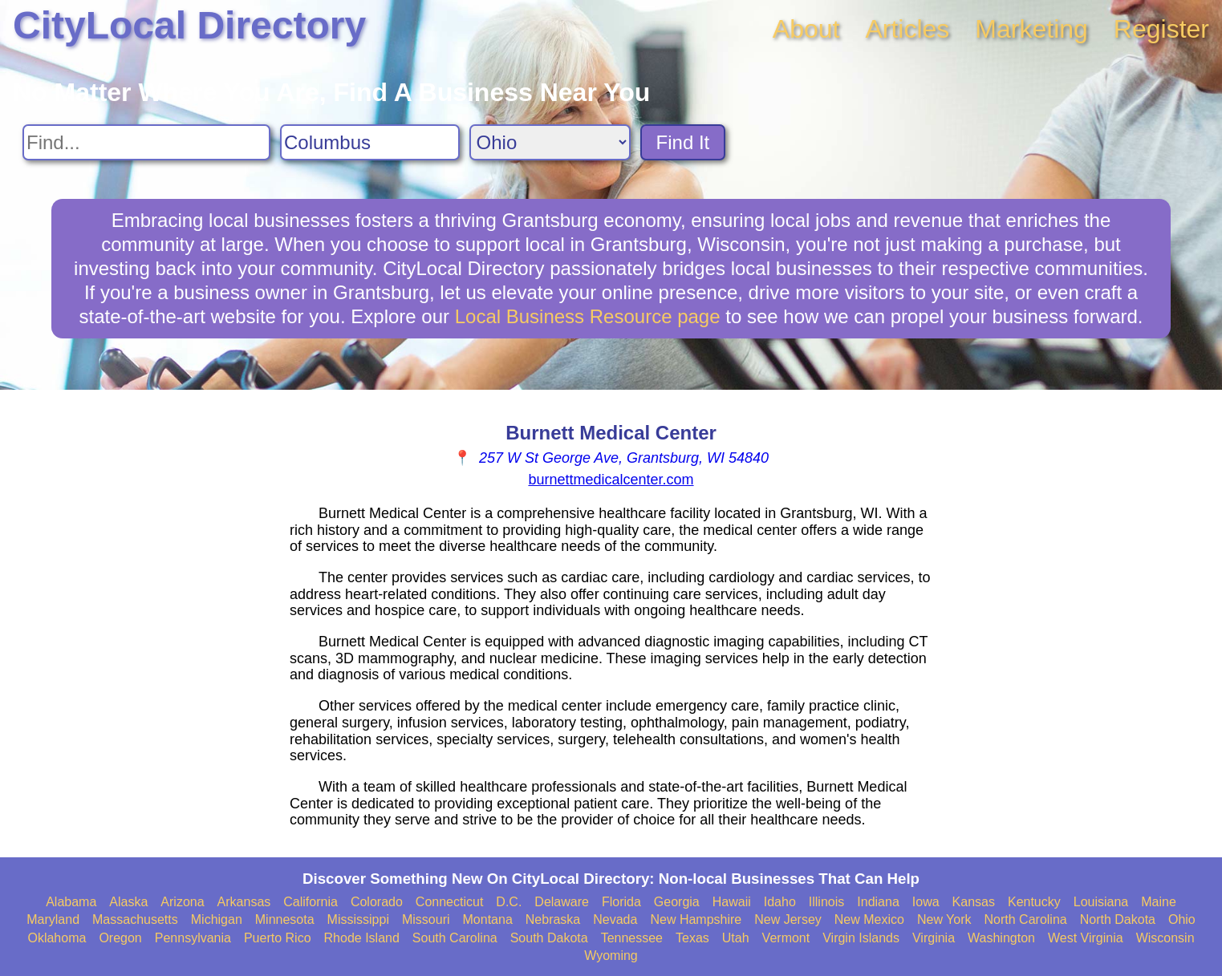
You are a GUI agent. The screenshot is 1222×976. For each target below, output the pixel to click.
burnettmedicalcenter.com (610, 480)
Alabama (71, 902)
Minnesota (285, 919)
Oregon (120, 938)
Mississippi (358, 919)
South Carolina (454, 938)
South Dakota (549, 938)
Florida (621, 902)
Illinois (826, 902)
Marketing (1031, 28)
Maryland (52, 919)
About (806, 28)
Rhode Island (362, 938)
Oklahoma (56, 938)
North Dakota (1117, 919)
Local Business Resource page (588, 316)
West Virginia (1085, 938)
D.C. (509, 902)
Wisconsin (1165, 938)
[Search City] (370, 142)
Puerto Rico (277, 938)
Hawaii (731, 902)
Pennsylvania (193, 938)
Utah (735, 938)
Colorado (377, 902)
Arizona (182, 902)
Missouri (426, 919)
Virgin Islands (860, 938)
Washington (1001, 938)
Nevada (615, 919)
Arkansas (244, 902)
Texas (692, 938)
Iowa (926, 902)
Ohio (1182, 919)
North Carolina (1026, 919)
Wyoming (611, 955)
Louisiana (1101, 902)
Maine (1158, 902)
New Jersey (788, 919)
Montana (488, 919)
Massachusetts (135, 919)
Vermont (786, 938)
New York (944, 919)
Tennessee (632, 938)
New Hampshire (695, 919)
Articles (907, 28)
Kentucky (1034, 902)
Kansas (973, 902)
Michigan (216, 919)
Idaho (780, 902)
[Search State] (550, 142)
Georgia (677, 902)
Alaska (128, 902)
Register (1161, 28)
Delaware (561, 902)
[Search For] (146, 142)
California (310, 902)
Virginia (933, 938)
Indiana (878, 902)
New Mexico (869, 919)
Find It (683, 142)
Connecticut (450, 902)
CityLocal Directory (189, 25)
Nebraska (553, 919)
